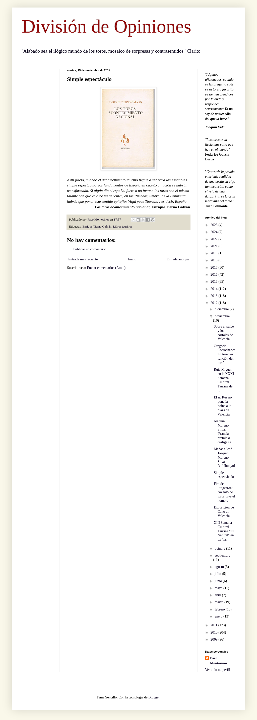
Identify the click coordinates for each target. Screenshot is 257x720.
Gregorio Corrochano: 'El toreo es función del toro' (224, 354)
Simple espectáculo (224, 475)
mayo (219, 588)
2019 (215, 253)
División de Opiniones (106, 26)
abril (218, 595)
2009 (215, 639)
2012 (215, 303)
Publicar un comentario (89, 249)
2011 (214, 625)
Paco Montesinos (218, 660)
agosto (220, 567)
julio (218, 574)
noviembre (222, 316)
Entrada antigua (178, 259)
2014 (215, 289)
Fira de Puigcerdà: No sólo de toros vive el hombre (224, 492)
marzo (219, 602)
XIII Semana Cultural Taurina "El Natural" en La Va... (224, 531)
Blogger (153, 697)
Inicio (132, 259)
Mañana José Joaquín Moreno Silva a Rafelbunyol (224, 457)
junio (219, 581)
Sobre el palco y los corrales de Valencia (224, 333)
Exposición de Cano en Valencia (224, 511)
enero (219, 616)
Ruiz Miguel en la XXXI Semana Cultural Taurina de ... (224, 380)
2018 (215, 260)
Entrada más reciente (83, 259)
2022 (215, 239)
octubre (220, 548)
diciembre (222, 309)
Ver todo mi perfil (217, 670)
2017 (215, 267)
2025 (215, 225)
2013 (215, 296)
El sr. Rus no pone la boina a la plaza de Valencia (223, 405)
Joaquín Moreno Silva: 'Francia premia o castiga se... (224, 431)
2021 (215, 246)
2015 (215, 281)
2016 (215, 274)
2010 (215, 632)
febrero (220, 609)
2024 (215, 232)
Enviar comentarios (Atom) (106, 268)
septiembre (222, 555)
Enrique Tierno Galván (97, 226)
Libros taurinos (122, 226)
